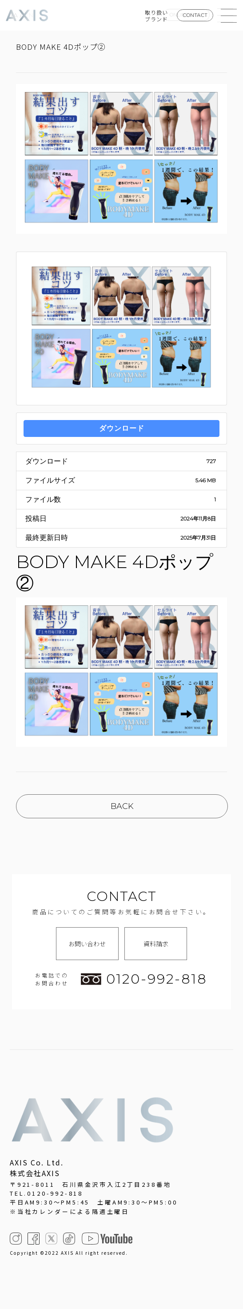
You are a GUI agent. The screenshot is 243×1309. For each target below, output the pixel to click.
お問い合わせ (87, 943)
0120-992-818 (143, 979)
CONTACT (195, 15)
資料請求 (155, 943)
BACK (122, 806)
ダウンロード (121, 428)
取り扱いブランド (156, 15)
